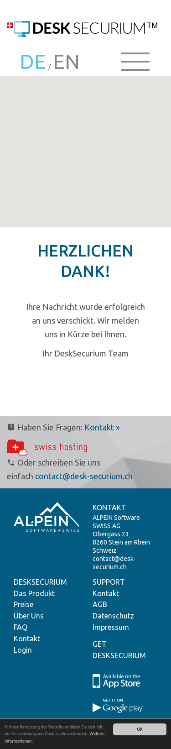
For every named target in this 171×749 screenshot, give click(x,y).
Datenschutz (113, 616)
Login (23, 650)
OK (139, 729)
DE (33, 61)
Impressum (111, 627)
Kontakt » (102, 427)
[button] (86, 172)
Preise (23, 604)
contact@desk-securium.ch (84, 476)
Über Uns (29, 616)
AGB (100, 604)
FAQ (20, 627)
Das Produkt (34, 593)
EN (66, 61)
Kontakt (27, 638)
